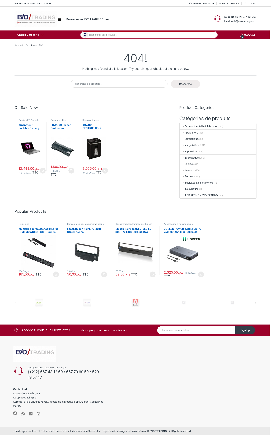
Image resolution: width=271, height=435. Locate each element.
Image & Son (189, 145)
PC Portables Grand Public (29, 121)
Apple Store (189, 132)
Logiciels (187, 163)
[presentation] (255, 303)
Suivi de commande (201, 3)
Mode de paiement (229, 3)
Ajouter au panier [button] (43, 171)
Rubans (100, 224)
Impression (188, 151)
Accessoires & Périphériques (198, 126)
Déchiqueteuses (90, 120)
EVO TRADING (158, 431)
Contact (250, 3)
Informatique (189, 157)
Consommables (59, 120)
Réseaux (187, 170)
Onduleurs (24, 224)
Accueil (19, 45)
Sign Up (245, 330)
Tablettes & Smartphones (196, 182)
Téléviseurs (189, 188)
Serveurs (187, 176)
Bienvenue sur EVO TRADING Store (33, 3)
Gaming (22, 120)
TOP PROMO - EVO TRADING (199, 195)
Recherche (185, 83)
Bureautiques (189, 138)
